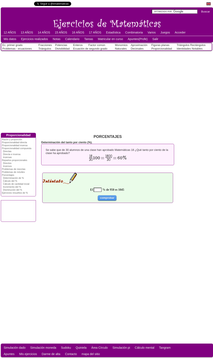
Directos (7, 163)
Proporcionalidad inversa (14, 145)
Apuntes (9, 354)
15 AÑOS (61, 32)
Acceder (180, 32)
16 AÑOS (78, 32)
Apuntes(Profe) (137, 39)
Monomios (121, 45)
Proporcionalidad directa (14, 142)
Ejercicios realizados (34, 39)
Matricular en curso (110, 39)
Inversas (7, 157)
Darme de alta (51, 354)
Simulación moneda (43, 347)
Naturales (121, 48)
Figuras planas (160, 45)
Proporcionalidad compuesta (16, 148)
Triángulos (44, 48)
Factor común (96, 45)
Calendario (72, 39)
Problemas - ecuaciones (17, 48)
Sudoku (66, 347)
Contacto (71, 354)
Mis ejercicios (28, 354)
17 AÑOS (95, 32)
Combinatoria (134, 32)
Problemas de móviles (13, 172)
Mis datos (10, 39)
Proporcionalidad (161, 48)
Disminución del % (12, 190)
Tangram (165, 347)
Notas (56, 39)
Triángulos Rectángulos (191, 45)
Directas (7, 151)
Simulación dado (15, 347)
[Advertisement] (39, 91)
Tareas (88, 39)
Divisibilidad (62, 48)
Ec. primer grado (12, 45)
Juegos (165, 32)
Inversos (7, 166)
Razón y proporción (12, 139)
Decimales (137, 48)
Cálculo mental (144, 347)
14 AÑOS (44, 32)
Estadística (113, 32)
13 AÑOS (27, 32)
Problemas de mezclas (13, 169)
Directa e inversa (11, 154)
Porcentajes (8, 175)
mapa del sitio (91, 354)
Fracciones (45, 45)
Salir (155, 39)
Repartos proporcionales (14, 160)
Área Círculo (99, 347)
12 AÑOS (10, 32)
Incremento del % (12, 187)
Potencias (61, 45)
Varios (151, 32)
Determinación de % (13, 178)
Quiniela (81, 347)
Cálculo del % (10, 181)
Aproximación (139, 45)
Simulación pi (121, 347)
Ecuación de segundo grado (90, 48)
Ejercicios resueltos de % (15, 192)
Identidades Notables (189, 48)
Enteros (78, 45)
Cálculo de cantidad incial (16, 184)
